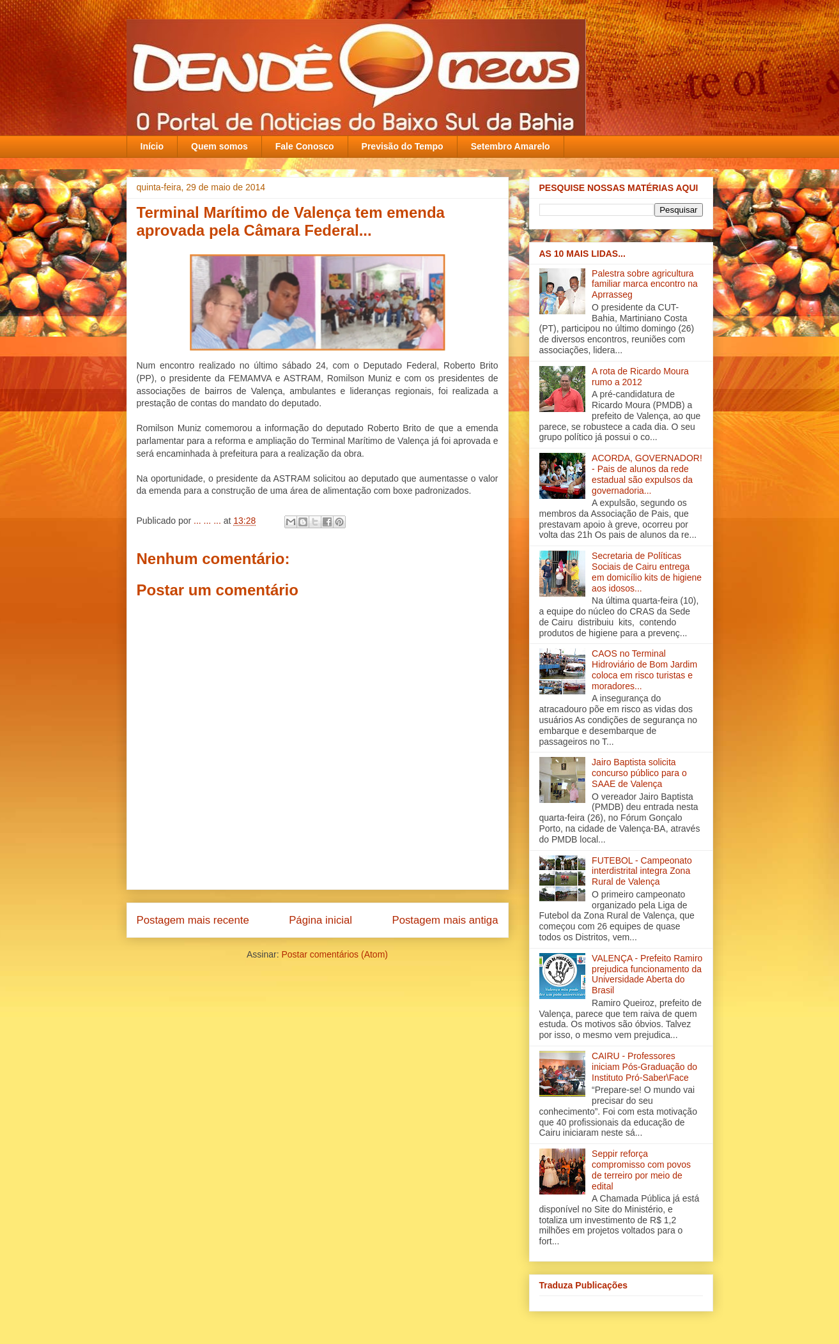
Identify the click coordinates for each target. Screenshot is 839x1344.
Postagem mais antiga (445, 920)
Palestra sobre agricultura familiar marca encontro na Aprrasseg (645, 284)
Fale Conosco (304, 146)
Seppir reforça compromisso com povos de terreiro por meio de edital (641, 1170)
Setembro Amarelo (510, 146)
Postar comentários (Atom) (334, 954)
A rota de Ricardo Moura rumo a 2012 (640, 376)
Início (152, 146)
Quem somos (219, 146)
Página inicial (320, 920)
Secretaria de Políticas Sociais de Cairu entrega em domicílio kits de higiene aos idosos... (647, 572)
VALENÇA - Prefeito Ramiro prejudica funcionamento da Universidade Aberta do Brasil (647, 974)
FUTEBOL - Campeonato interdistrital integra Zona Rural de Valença (642, 871)
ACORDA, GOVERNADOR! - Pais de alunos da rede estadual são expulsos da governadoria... (647, 474)
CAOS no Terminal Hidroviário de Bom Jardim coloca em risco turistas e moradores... (644, 669)
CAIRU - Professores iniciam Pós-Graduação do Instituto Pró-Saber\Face (644, 1067)
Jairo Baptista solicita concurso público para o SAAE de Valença (639, 773)
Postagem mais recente (193, 920)
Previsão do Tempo (402, 146)
